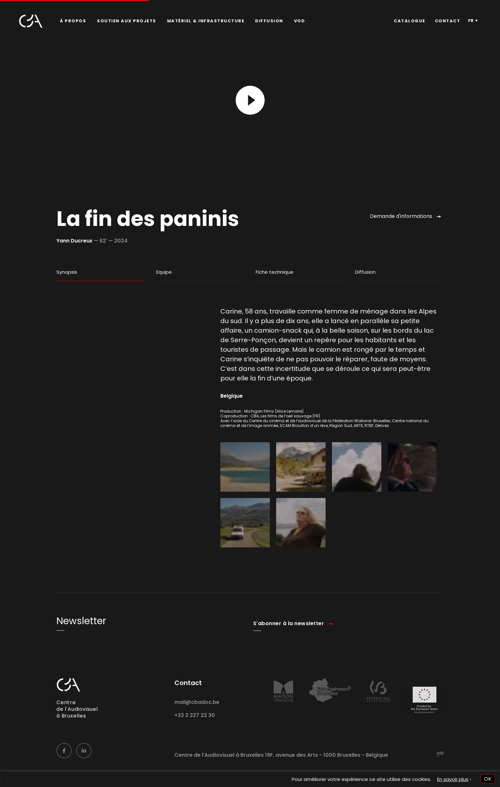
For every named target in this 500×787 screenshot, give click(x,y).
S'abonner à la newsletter (288, 632)
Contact (447, 21)
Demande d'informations (401, 216)
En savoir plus (452, 779)
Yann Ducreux (74, 240)
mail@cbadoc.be (196, 711)
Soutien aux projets (126, 21)
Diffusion (269, 21)
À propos (73, 21)
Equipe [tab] (164, 272)
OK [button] (487, 779)
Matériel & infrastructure (206, 21)
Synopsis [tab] (66, 272)
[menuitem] (73, 21)
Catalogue (409, 21)
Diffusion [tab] (365, 272)
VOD (299, 21)
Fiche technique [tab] (274, 272)
